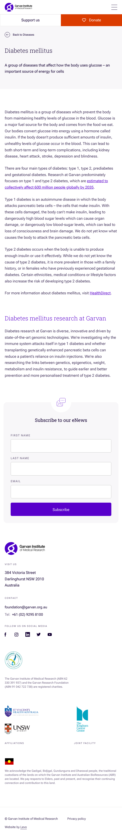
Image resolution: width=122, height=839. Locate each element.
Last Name (20, 458)
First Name (20, 435)
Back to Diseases (19, 34)
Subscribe (61, 509)
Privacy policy (76, 819)
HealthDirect (100, 293)
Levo (23, 827)
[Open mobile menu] (114, 7)
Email (16, 481)
